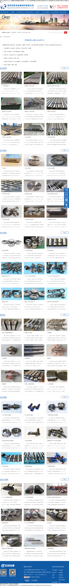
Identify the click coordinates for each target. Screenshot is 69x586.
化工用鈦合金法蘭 (29, 219)
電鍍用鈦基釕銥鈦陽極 (30, 548)
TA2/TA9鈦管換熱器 (29, 522)
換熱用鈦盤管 (5, 522)
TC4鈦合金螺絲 (28, 440)
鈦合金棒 (19, 32)
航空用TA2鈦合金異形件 (53, 301)
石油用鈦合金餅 (28, 193)
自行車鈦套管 (5, 466)
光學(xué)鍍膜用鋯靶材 (7, 332)
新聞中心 (38, 12)
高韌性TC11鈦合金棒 (29, 111)
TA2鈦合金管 (28, 137)
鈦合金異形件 (50, 250)
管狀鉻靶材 (27, 358)
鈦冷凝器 (49, 522)
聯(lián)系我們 (63, 12)
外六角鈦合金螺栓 (29, 415)
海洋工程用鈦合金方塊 (52, 193)
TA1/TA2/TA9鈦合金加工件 (53, 276)
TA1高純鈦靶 (50, 384)
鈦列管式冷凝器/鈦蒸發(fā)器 (54, 497)
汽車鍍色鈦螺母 (28, 466)
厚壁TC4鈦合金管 (51, 111)
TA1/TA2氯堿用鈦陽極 (7, 497)
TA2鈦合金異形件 (29, 250)
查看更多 (64, 68)
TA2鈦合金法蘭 (50, 168)
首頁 (1, 36)
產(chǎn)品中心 (21, 12)
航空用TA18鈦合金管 (29, 85)
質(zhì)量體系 (46, 12)
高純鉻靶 (4, 384)
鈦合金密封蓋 (5, 250)
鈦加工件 (54, 572)
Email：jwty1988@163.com (40, 574)
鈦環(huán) (61, 577)
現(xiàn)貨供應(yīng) (54, 13)
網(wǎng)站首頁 (4, 12)
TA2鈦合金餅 (28, 168)
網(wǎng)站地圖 (62, 581)
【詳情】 (64, 93)
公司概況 (12, 12)
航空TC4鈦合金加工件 (30, 301)
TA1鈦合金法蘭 (5, 219)
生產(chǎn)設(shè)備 (29, 13)
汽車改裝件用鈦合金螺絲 (8, 440)
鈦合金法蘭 (24, 32)
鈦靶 (29, 32)
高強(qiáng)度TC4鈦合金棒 (53, 85)
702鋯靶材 (4, 358)
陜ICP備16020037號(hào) (35, 577)
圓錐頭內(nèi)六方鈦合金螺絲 (54, 440)
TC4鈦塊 (4, 168)
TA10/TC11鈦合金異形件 (30, 276)
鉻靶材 (49, 358)
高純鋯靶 (49, 332)
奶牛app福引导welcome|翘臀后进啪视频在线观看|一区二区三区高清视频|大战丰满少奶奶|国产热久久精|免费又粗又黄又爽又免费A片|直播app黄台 (26, 585)
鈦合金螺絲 (54, 582)
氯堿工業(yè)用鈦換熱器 (7, 548)
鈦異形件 (61, 572)
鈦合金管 (61, 574)
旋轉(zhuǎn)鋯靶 (28, 332)
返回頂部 (66, 207)
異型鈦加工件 (5, 301)
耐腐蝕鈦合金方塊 (51, 219)
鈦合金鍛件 (13, 32)
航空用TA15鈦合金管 (7, 111)
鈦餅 (53, 577)
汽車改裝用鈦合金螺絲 (52, 415)
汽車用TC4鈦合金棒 (6, 137)
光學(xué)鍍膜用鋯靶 (29, 384)
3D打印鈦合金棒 (51, 137)
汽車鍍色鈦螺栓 (51, 466)
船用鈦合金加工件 (6, 276)
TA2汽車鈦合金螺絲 (6, 415)
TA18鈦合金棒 (5, 85)
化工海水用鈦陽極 (29, 497)
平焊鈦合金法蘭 (5, 193)
